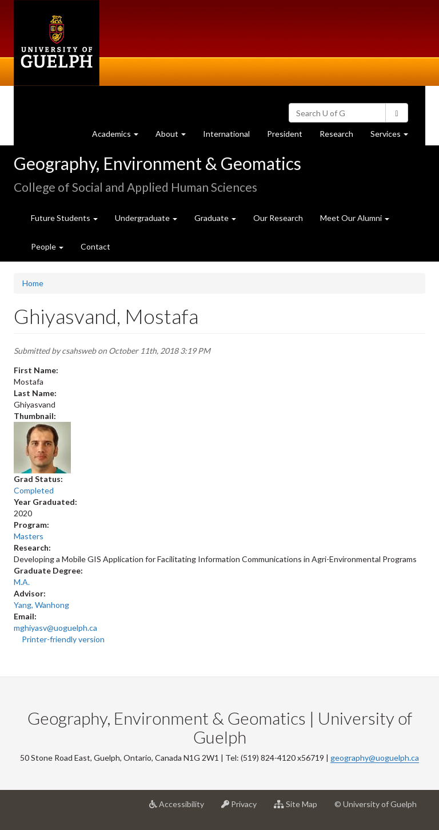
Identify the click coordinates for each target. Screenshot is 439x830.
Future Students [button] (64, 218)
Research (341, 136)
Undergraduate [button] (146, 218)
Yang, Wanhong (41, 605)
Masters (28, 536)
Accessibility (181, 808)
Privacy (243, 808)
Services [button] (393, 136)
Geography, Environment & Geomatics (157, 163)
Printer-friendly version (63, 639)
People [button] (47, 246)
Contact (95, 246)
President (284, 134)
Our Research (278, 218)
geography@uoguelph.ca (374, 757)
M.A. (22, 582)
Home (32, 283)
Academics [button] (119, 136)
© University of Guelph (375, 804)
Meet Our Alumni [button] (354, 218)
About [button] (174, 136)
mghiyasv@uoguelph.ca (55, 628)
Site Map (300, 808)
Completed (34, 490)
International (226, 134)
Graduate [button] (215, 218)
